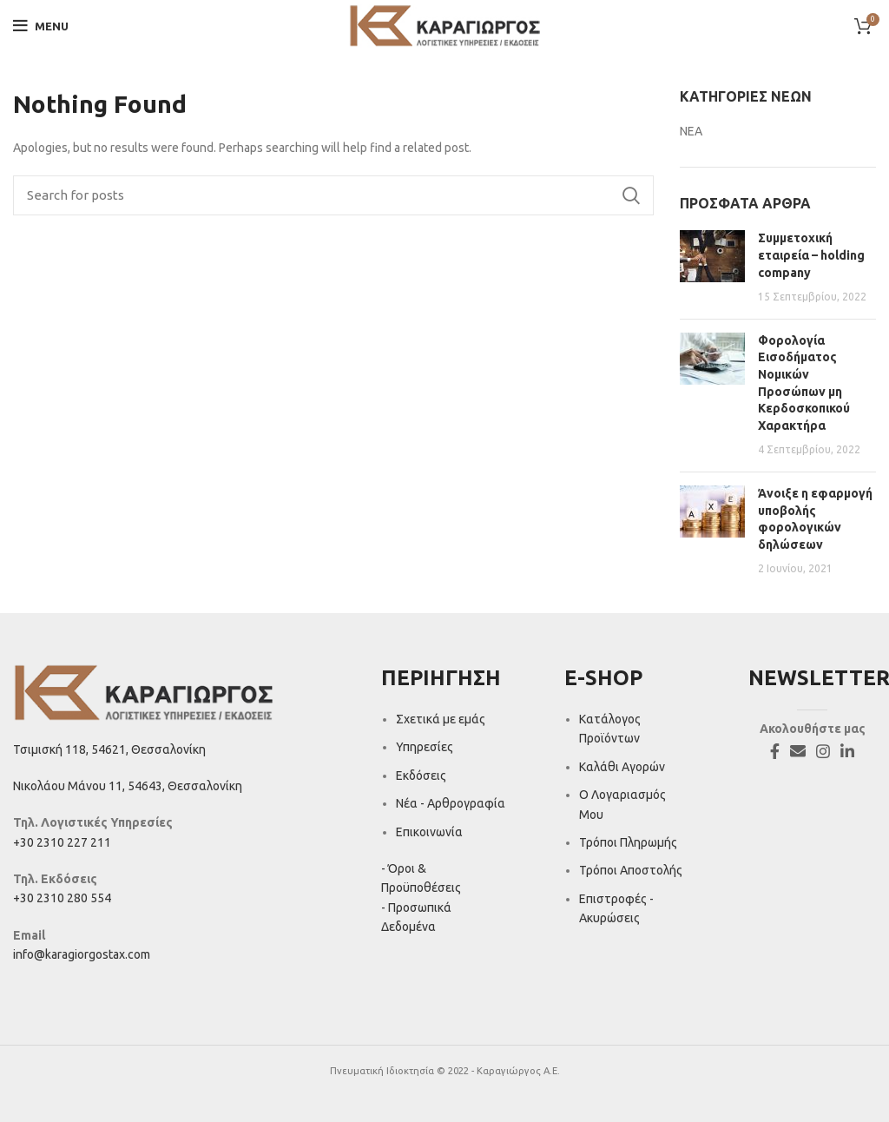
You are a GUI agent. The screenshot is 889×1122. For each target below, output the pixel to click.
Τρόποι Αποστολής (630, 870)
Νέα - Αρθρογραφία (450, 803)
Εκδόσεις (421, 775)
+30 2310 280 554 (62, 898)
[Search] (333, 195)
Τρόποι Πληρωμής (628, 842)
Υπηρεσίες (424, 747)
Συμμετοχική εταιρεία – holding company (811, 255)
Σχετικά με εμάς (440, 719)
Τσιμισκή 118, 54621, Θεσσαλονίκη (109, 749)
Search (630, 195)
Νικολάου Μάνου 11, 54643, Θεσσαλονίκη (127, 786)
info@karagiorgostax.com (81, 954)
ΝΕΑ (691, 131)
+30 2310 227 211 (62, 842)
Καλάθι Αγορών (622, 767)
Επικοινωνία (429, 832)
